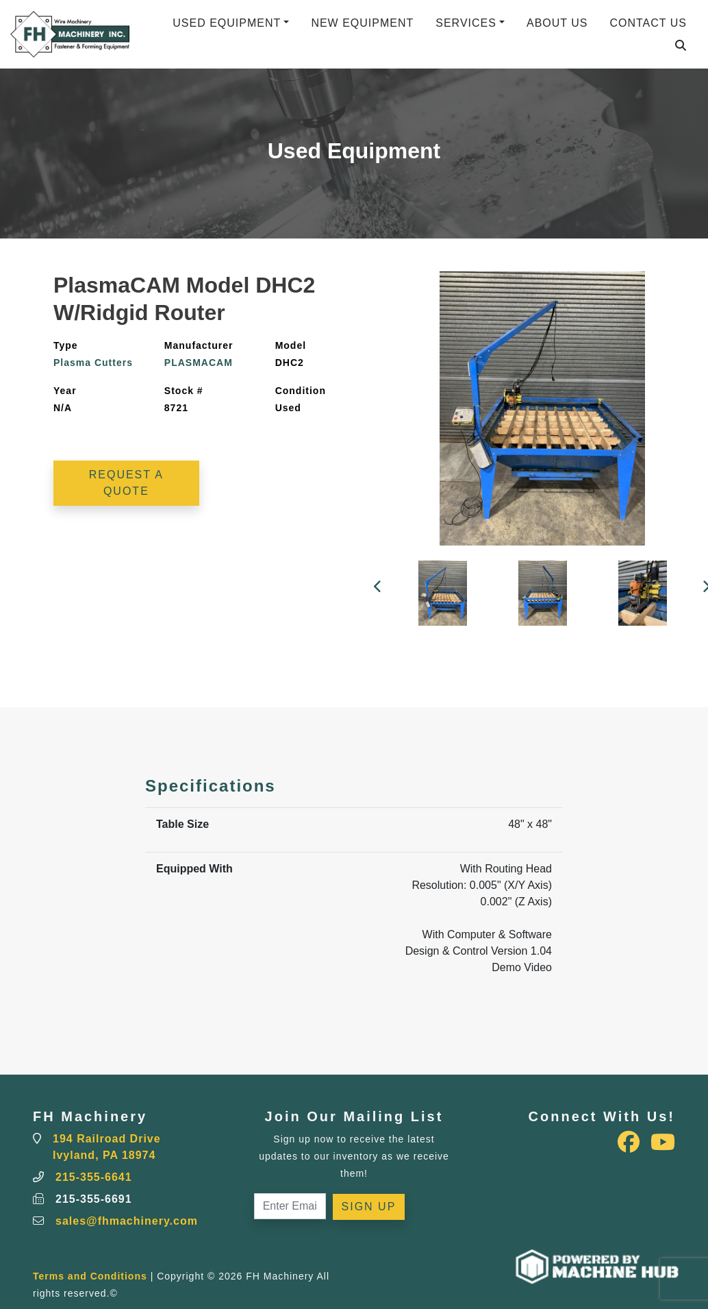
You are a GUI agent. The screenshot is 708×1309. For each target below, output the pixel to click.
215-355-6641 (93, 1177)
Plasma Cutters (93, 362)
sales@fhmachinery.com (126, 1221)
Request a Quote (126, 483)
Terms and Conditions (90, 1276)
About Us (557, 23)
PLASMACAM (198, 362)
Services (465, 23)
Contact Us (648, 23)
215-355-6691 (93, 1199)
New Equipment (362, 23)
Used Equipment (227, 23)
